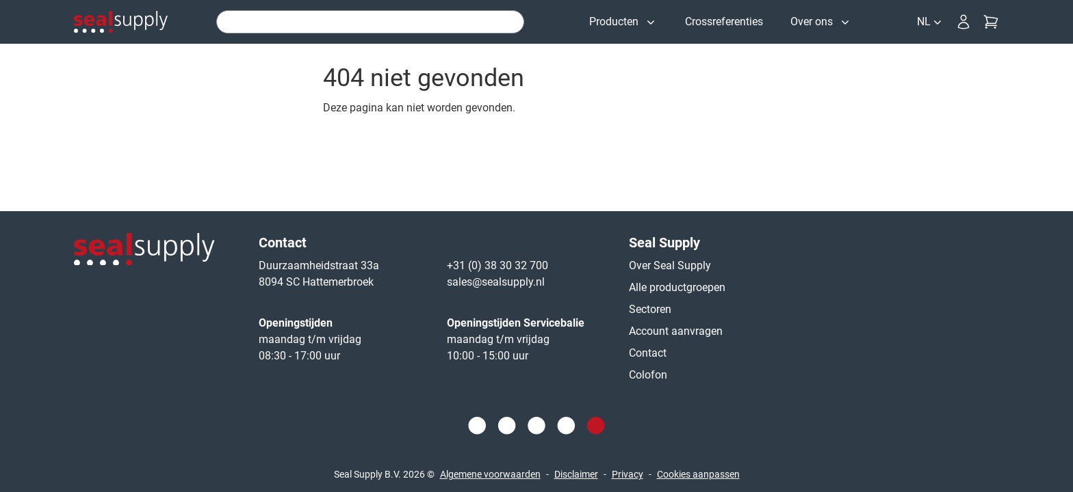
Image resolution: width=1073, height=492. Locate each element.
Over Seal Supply (670, 265)
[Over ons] (821, 22)
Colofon (648, 374)
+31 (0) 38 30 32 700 (497, 265)
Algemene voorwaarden (490, 474)
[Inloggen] (963, 22)
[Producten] (623, 22)
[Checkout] (991, 22)
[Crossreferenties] (724, 22)
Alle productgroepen (677, 287)
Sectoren (650, 309)
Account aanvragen (676, 331)
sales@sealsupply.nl (496, 281)
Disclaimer (576, 474)
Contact (648, 352)
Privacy (627, 474)
